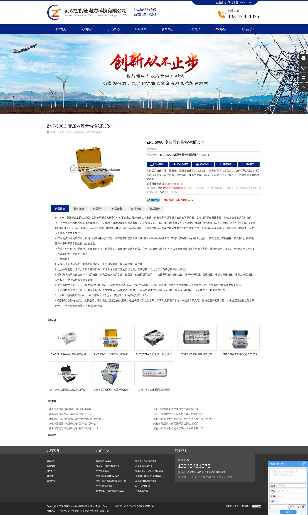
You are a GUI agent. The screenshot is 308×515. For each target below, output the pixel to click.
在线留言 (221, 29)
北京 (87, 511)
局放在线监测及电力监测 (108, 475)
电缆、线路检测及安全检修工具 (111, 480)
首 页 (68, 132)
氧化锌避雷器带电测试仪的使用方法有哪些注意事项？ (183, 418)
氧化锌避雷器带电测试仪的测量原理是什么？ (74, 428)
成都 (102, 511)
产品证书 (117, 208)
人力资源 (194, 29)
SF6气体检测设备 (104, 485)
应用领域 (140, 29)
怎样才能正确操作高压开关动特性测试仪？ (177, 423)
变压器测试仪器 (94, 132)
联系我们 (248, 29)
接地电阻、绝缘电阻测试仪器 (110, 490)
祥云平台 (128, 506)
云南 (106, 511)
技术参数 (79, 208)
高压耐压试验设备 (143, 465)
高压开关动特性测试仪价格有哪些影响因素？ (178, 413)
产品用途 (60, 208)
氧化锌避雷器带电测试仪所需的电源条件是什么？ (76, 418)
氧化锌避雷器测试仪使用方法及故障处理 (175, 409)
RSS (242, 2)
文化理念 (51, 465)
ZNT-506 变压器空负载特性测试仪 (68, 389)
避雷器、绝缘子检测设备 (108, 465)
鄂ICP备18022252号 (144, 506)
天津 (72, 511)
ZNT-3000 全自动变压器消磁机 (111, 354)
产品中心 (114, 29)
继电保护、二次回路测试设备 (149, 470)
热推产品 (51, 511)
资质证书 (51, 475)
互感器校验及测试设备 (146, 480)
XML (249, 2)
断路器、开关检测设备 (146, 460)
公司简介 (87, 29)
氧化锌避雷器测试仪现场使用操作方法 (70, 413)
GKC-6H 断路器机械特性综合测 (68, 354)
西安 (97, 511)
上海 (82, 511)
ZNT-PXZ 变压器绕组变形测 (196, 354)
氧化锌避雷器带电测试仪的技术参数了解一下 (178, 428)
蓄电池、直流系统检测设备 (148, 475)
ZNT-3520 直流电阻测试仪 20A (240, 354)
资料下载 (136, 208)
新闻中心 (167, 29)
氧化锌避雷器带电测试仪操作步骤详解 (70, 409)
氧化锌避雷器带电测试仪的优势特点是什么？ (74, 423)
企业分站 (221, 2)
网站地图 (233, 2)
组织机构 (51, 470)
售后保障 (155, 208)
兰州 (92, 511)
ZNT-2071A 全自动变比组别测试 (154, 354)
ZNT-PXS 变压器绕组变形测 (154, 389)
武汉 (77, 511)
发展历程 (51, 480)
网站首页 (60, 29)
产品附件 (98, 208)
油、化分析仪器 (142, 485)
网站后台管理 (232, 506)
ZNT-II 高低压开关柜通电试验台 (111, 389)
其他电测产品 (141, 490)
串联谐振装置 (102, 470)
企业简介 (51, 460)
